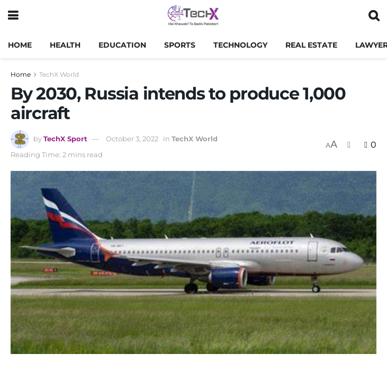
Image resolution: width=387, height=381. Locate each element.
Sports (179, 45)
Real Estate (311, 45)
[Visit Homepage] (193, 15)
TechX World (59, 74)
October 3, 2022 (132, 138)
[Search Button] (373, 16)
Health (65, 45)
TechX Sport (65, 138)
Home (20, 45)
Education (122, 45)
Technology (240, 45)
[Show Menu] (13, 16)
